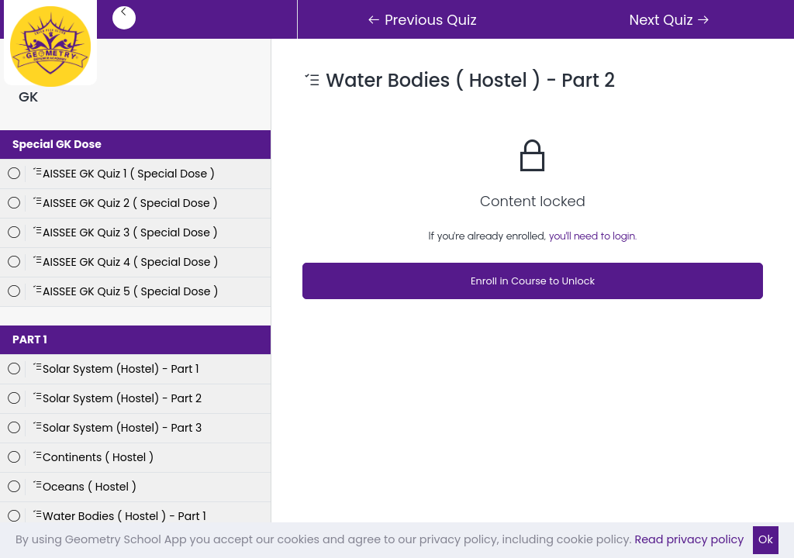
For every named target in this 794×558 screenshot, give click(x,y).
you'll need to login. (593, 236)
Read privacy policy (689, 539)
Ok (765, 539)
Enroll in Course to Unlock (533, 281)
